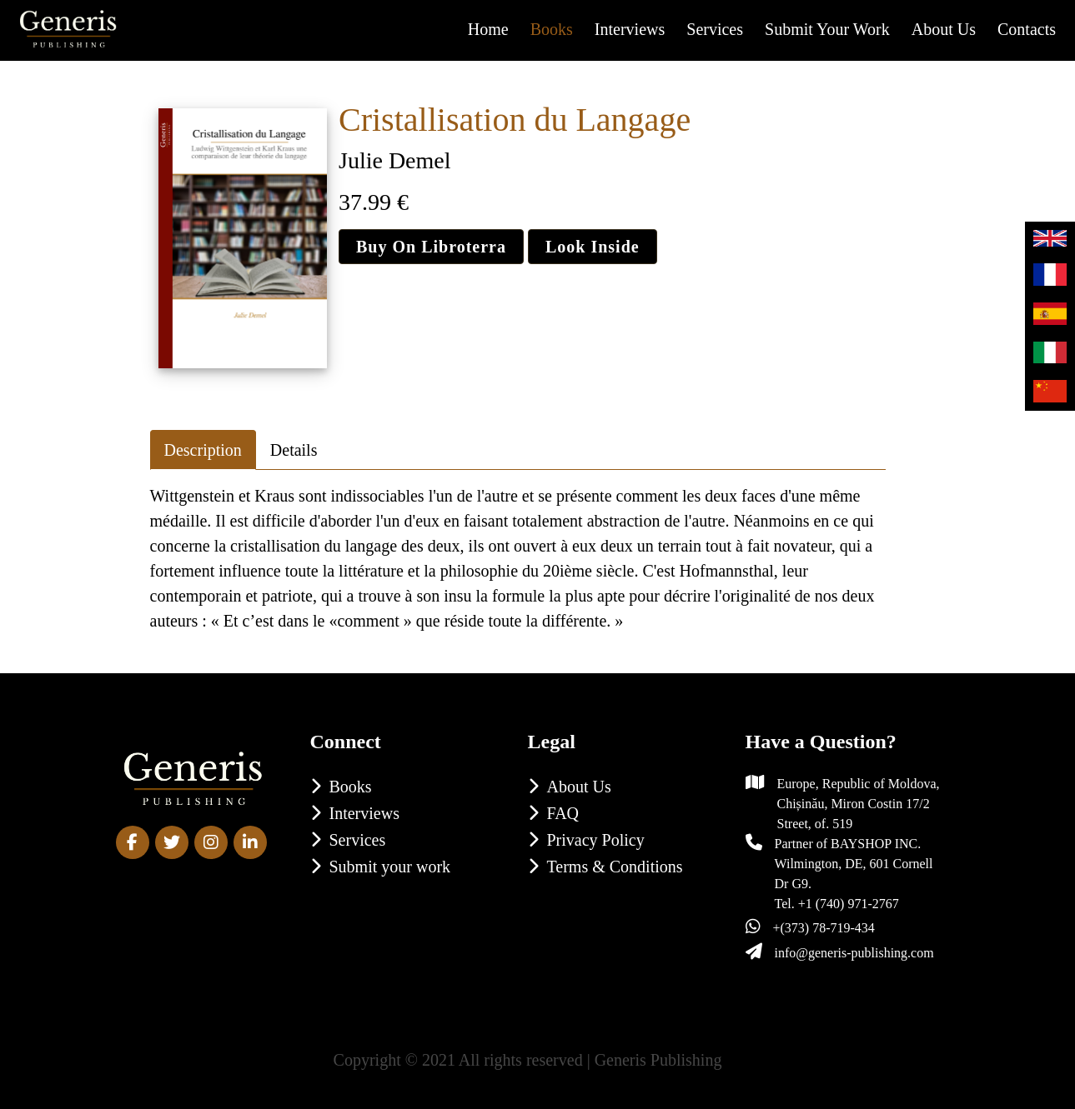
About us (944, 29)
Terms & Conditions (615, 866)
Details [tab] (294, 450)
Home (488, 29)
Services (714, 29)
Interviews (630, 29)
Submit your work (827, 29)
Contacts (1026, 29)
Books (551, 29)
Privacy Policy (596, 840)
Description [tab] (203, 450)
